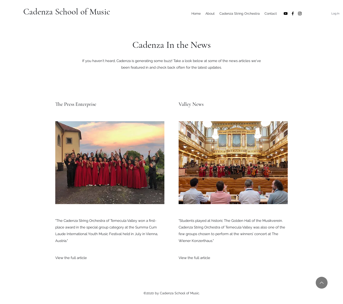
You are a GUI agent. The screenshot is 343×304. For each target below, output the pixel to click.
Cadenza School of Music (66, 11)
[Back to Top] (322, 283)
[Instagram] (299, 13)
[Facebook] (292, 13)
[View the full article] (71, 257)
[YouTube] (285, 13)
